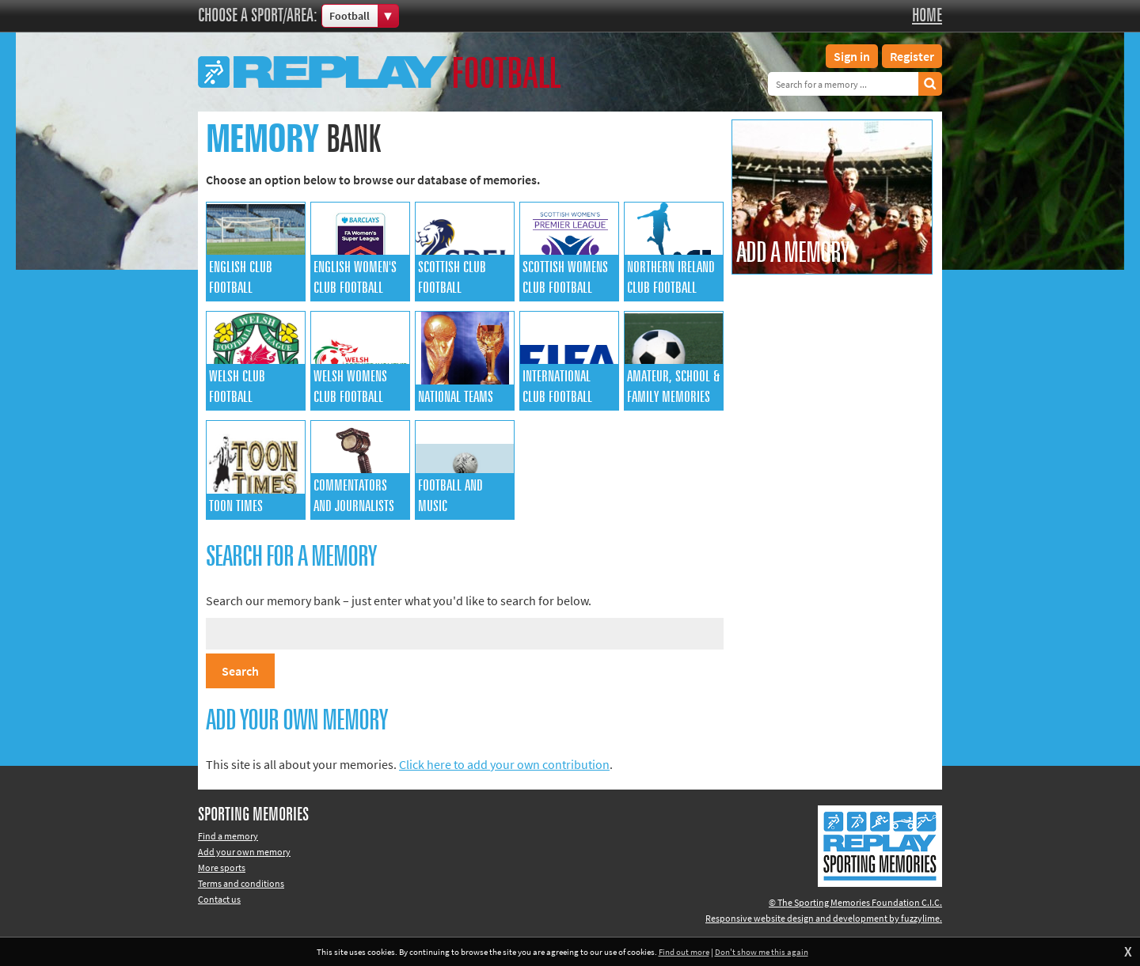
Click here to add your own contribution (504, 764)
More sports (221, 867)
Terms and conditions (241, 883)
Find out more (684, 951)
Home (927, 15)
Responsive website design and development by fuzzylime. (823, 918)
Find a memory (228, 836)
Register (912, 56)
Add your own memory (244, 852)
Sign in (852, 56)
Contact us (219, 899)
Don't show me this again (761, 951)
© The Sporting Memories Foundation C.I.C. (855, 902)
